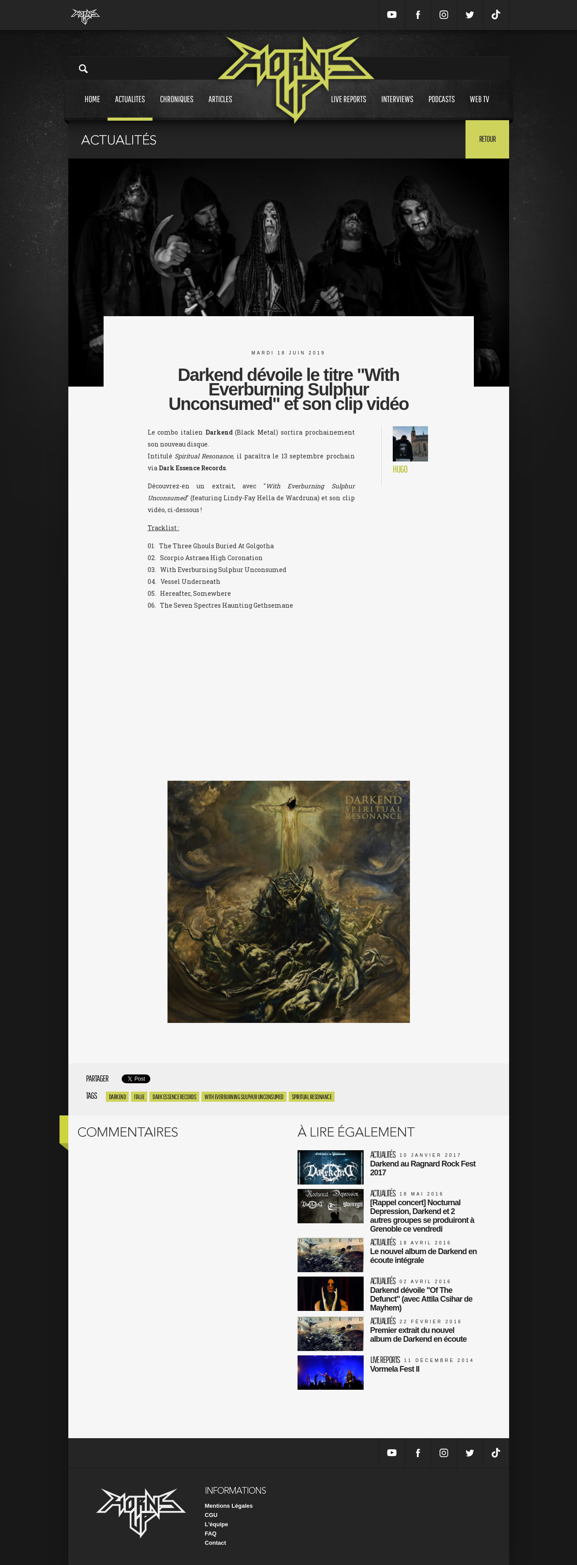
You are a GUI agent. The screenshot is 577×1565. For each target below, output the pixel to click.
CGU (211, 1515)
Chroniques (177, 107)
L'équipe (216, 1524)
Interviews (397, 107)
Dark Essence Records (174, 1096)
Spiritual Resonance (312, 1096)
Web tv (479, 107)
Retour (487, 139)
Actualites (130, 107)
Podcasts (441, 107)
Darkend (117, 1096)
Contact (215, 1542)
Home (92, 107)
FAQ (211, 1533)
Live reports (349, 107)
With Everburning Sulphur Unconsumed (244, 1096)
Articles (220, 107)
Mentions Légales (229, 1505)
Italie (139, 1096)
